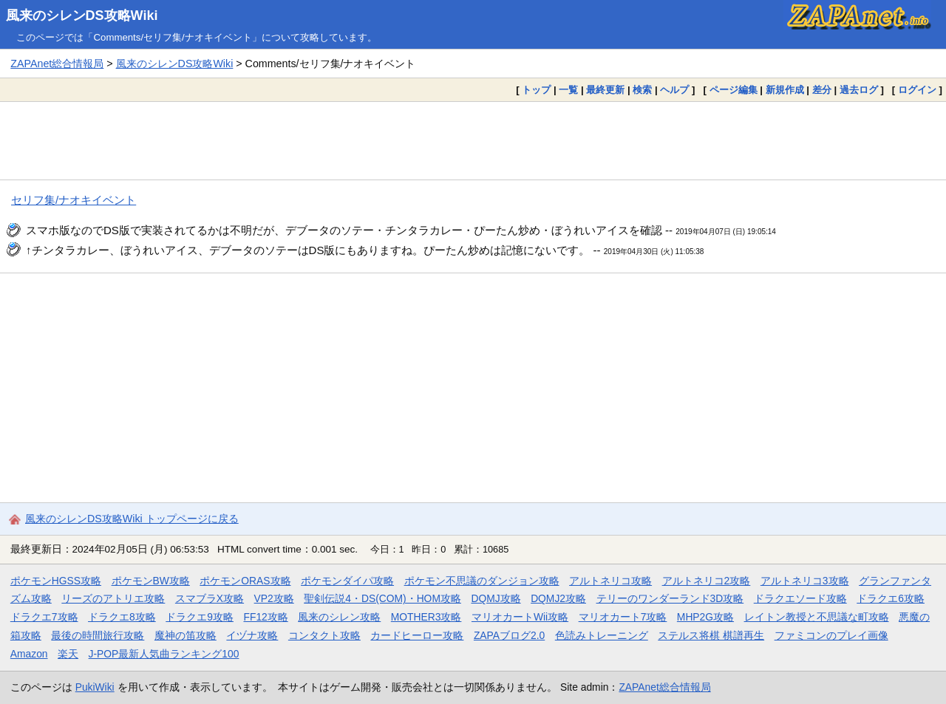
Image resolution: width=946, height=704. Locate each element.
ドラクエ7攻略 (44, 617)
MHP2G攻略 (705, 617)
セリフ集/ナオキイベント (73, 200)
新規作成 (785, 89)
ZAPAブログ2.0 (509, 635)
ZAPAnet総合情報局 (56, 63)
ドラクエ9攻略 (200, 617)
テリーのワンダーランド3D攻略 (670, 598)
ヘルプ (674, 89)
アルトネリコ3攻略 (804, 581)
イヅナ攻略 (252, 635)
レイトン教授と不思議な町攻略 (816, 617)
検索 (642, 89)
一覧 (568, 89)
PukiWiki (95, 687)
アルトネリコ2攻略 (706, 581)
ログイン (917, 89)
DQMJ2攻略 (558, 598)
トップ (536, 89)
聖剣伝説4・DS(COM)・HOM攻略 (382, 598)
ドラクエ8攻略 (122, 617)
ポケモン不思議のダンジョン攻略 (481, 581)
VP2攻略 (274, 598)
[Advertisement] (473, 140)
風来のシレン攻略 (339, 617)
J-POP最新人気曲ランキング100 (164, 654)
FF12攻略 (265, 617)
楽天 (68, 654)
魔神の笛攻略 (185, 635)
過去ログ (859, 89)
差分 (821, 89)
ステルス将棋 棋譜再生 (711, 635)
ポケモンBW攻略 (151, 581)
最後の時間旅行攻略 (97, 635)
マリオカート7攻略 (623, 617)
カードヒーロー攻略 (416, 635)
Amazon (29, 654)
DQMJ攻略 (495, 598)
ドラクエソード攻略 (800, 598)
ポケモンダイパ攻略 (347, 581)
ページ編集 (734, 89)
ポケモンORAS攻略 (245, 581)
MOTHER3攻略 (426, 617)
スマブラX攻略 (209, 598)
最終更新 (605, 89)
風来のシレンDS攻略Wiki (82, 15)
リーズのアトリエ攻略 (113, 598)
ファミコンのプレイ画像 (831, 635)
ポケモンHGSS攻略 (55, 581)
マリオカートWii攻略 (520, 617)
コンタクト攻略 (324, 635)
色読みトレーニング (601, 635)
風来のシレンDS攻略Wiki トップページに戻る (132, 518)
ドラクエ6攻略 (891, 598)
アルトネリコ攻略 (610, 581)
